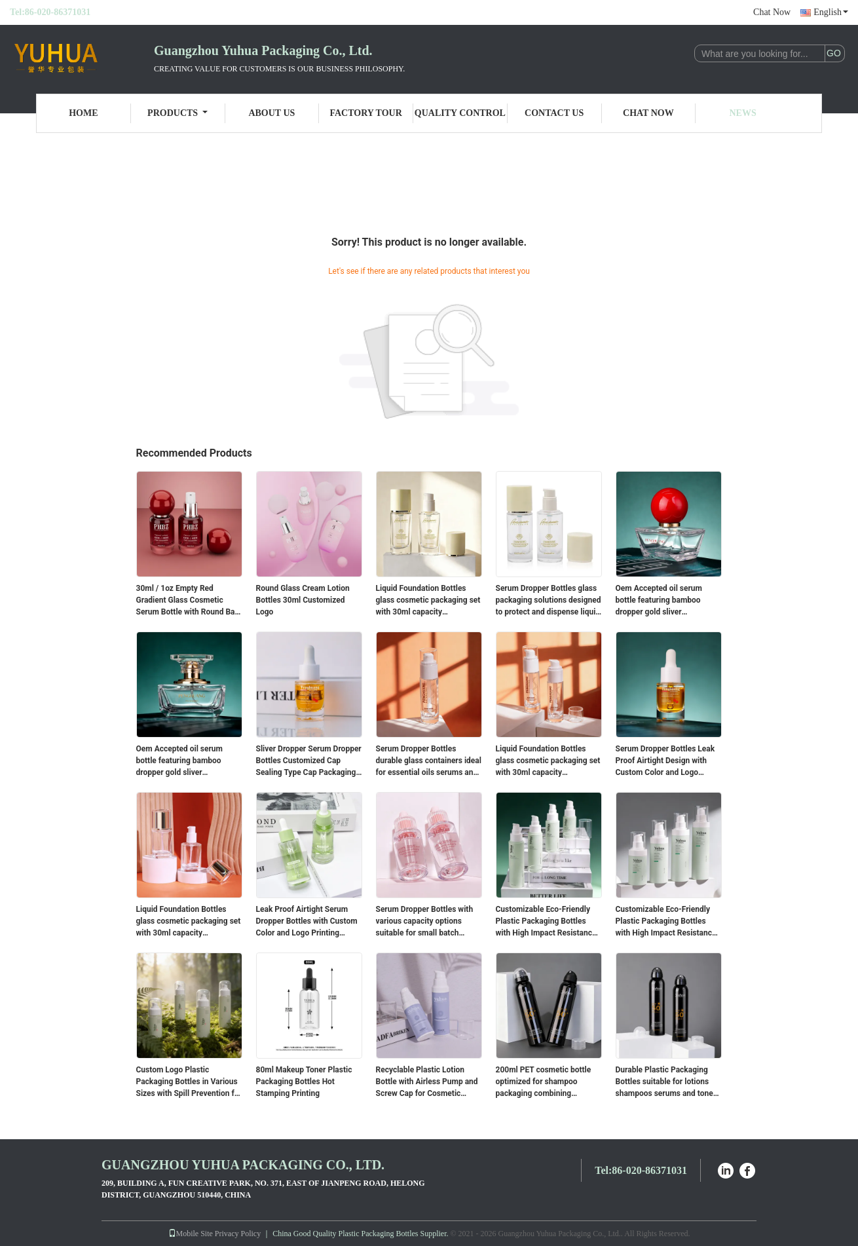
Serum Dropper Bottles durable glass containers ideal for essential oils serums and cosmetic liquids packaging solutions (428, 761)
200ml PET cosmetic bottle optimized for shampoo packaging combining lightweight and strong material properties (543, 1082)
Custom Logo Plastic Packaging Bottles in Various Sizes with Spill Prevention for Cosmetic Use (189, 1082)
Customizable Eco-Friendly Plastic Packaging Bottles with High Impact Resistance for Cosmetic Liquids (546, 922)
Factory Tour (365, 113)
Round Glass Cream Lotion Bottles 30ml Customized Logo (303, 600)
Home (83, 113)
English (830, 12)
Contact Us (554, 113)
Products (177, 113)
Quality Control (460, 113)
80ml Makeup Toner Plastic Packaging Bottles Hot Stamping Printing (304, 1081)
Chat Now (772, 12)
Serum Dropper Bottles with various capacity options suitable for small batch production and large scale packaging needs (425, 922)
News (743, 113)
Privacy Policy (238, 1233)
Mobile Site (190, 1233)
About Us (271, 113)
